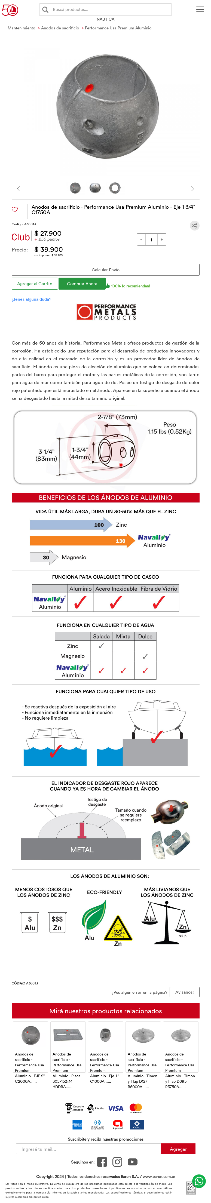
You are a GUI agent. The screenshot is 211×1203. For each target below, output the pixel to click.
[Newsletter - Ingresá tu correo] (88, 1148)
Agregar (178, 1149)
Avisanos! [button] (184, 992)
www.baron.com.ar (159, 1176)
